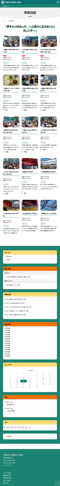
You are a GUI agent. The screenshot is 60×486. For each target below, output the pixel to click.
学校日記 (9, 256)
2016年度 (7, 350)
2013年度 (7, 356)
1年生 (6, 193)
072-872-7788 (10, 460)
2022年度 (7, 337)
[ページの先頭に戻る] (57, 483)
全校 (6, 110)
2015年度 (7, 352)
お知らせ (9, 259)
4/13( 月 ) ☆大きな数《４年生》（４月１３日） (14, 303)
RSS (10, 436)
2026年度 (7, 328)
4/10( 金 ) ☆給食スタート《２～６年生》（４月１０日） (16, 311)
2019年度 (7, 343)
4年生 (6, 151)
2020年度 (7, 341)
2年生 (44, 149)
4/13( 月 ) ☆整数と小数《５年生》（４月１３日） (15, 299)
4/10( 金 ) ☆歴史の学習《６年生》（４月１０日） (15, 315)
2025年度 (7, 330)
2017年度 (7, 347)
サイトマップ (8, 465)
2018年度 (7, 345)
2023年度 (7, 335)
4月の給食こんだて (13, 285)
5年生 (44, 110)
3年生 (25, 151)
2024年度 (7, 332)
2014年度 (7, 354)
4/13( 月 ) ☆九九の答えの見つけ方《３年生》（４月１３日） (18, 307)
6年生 (25, 110)
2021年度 (7, 339)
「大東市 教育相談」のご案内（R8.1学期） (18, 277)
